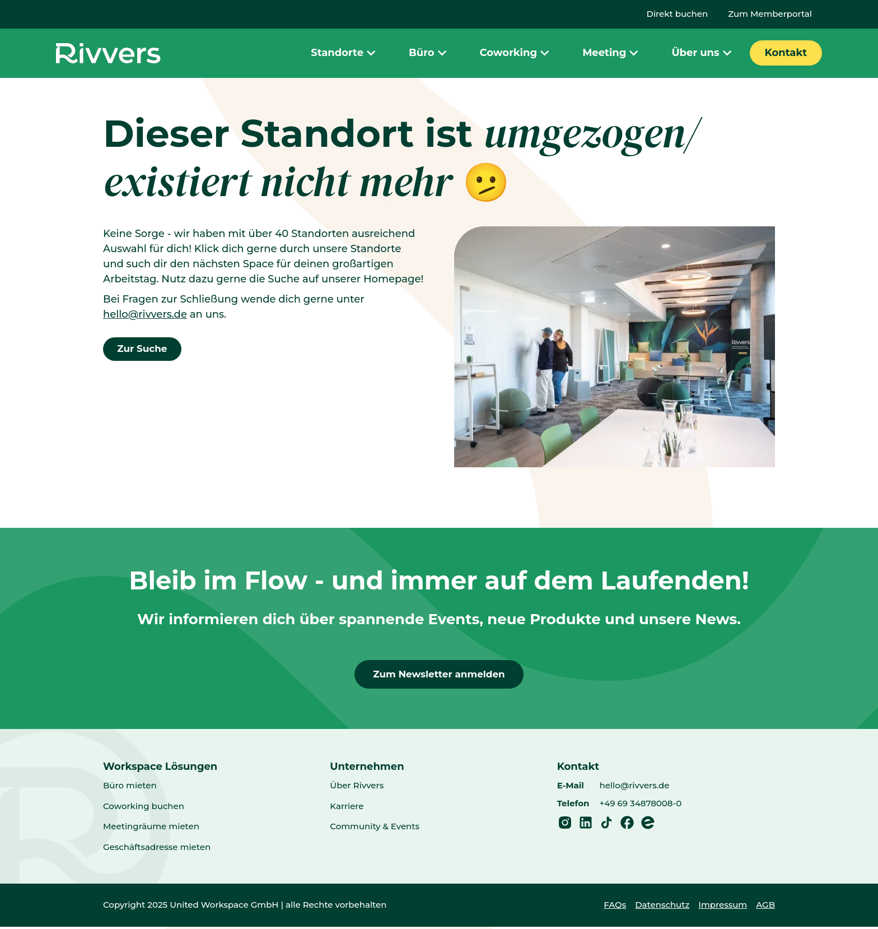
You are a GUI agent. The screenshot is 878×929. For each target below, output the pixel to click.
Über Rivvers (357, 787)
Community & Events (374, 828)
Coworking (516, 53)
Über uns (702, 53)
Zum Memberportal (770, 13)
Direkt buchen (677, 13)
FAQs (615, 907)
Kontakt (786, 53)
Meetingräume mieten (151, 828)
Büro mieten (130, 787)
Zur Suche (145, 349)
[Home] (108, 53)
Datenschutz (662, 907)
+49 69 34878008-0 (640, 805)
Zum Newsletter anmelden (439, 675)
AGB (765, 907)
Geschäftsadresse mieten (157, 849)
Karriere (346, 808)
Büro (429, 53)
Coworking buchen (143, 808)
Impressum (722, 907)
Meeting (611, 53)
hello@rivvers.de (145, 314)
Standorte (345, 53)
